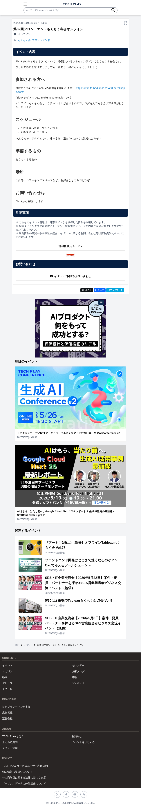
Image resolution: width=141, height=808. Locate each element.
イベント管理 (10, 748)
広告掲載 (7, 712)
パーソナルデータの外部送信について (24, 783)
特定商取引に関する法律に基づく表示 (24, 777)
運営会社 (7, 718)
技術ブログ (78, 671)
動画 (4, 677)
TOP (17, 645)
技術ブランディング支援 (16, 706)
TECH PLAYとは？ (13, 736)
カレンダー (78, 665)
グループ (7, 683)
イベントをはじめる (83, 742)
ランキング (78, 683)
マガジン (7, 671)
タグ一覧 (7, 688)
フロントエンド (41, 40)
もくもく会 (24, 40)
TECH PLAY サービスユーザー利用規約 (25, 765)
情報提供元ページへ (70, 246)
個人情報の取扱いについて (17, 771)
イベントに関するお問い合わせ (70, 276)
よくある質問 (10, 742)
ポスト (87, 290)
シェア (99, 290)
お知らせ (77, 736)
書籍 (74, 677)
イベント (28, 645)
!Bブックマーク (115, 290)
